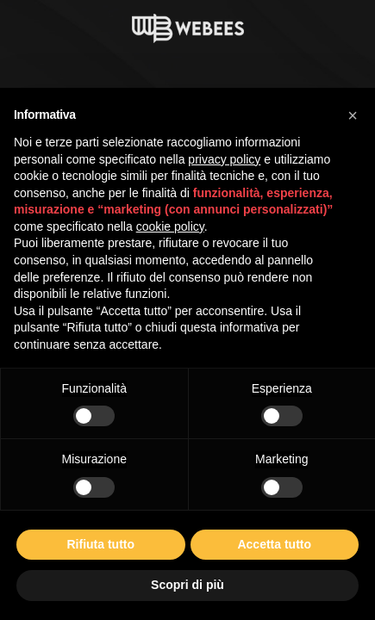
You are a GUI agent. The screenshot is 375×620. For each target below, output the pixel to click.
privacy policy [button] (224, 159)
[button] (352, 115)
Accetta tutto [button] (274, 544)
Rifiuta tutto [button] (100, 544)
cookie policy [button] (170, 226)
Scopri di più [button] (187, 585)
